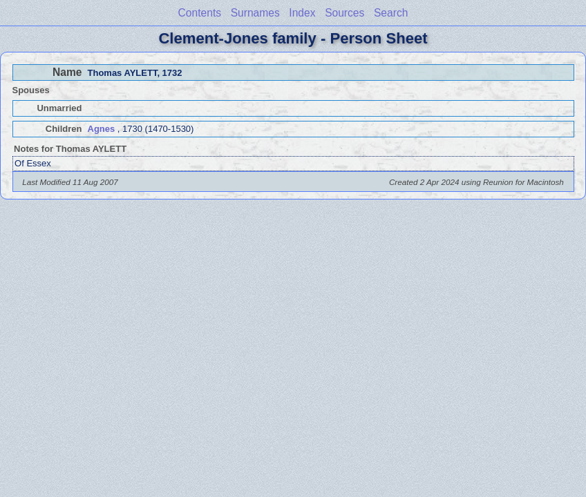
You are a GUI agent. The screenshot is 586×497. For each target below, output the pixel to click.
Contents (199, 13)
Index (302, 13)
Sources (344, 13)
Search (391, 13)
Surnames (255, 13)
